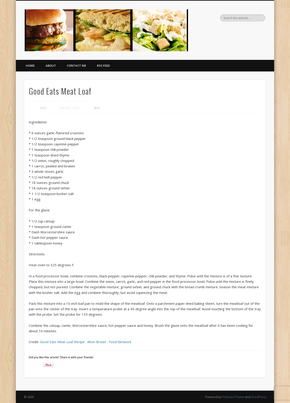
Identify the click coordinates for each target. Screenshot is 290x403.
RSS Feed (103, 66)
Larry (43, 108)
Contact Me (76, 66)
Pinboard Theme (233, 397)
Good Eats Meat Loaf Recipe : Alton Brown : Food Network (85, 341)
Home (30, 66)
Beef (96, 108)
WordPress (258, 397)
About (51, 66)
